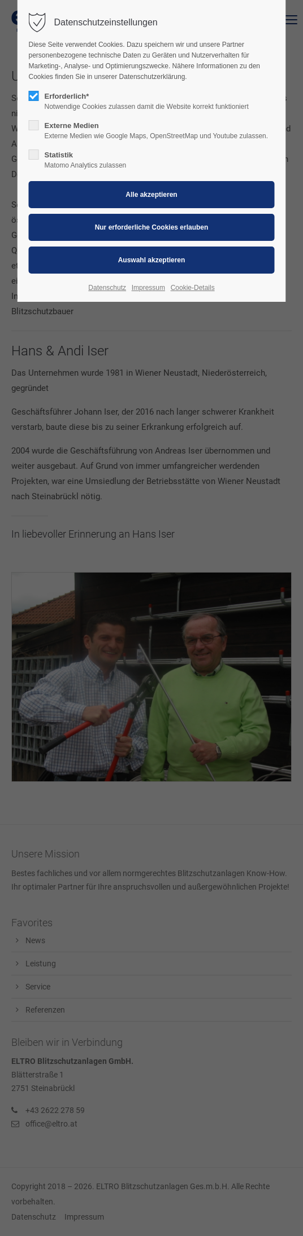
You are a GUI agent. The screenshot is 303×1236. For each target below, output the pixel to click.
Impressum (148, 288)
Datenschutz (107, 288)
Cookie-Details (193, 288)
